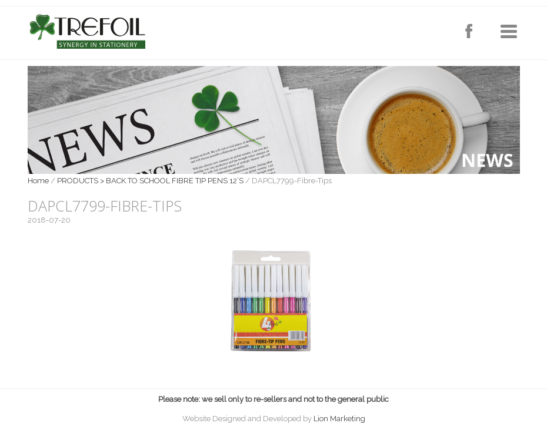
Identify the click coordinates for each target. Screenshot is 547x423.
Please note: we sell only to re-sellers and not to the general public (273, 399)
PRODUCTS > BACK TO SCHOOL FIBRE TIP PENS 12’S (150, 180)
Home (38, 180)
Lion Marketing (339, 418)
